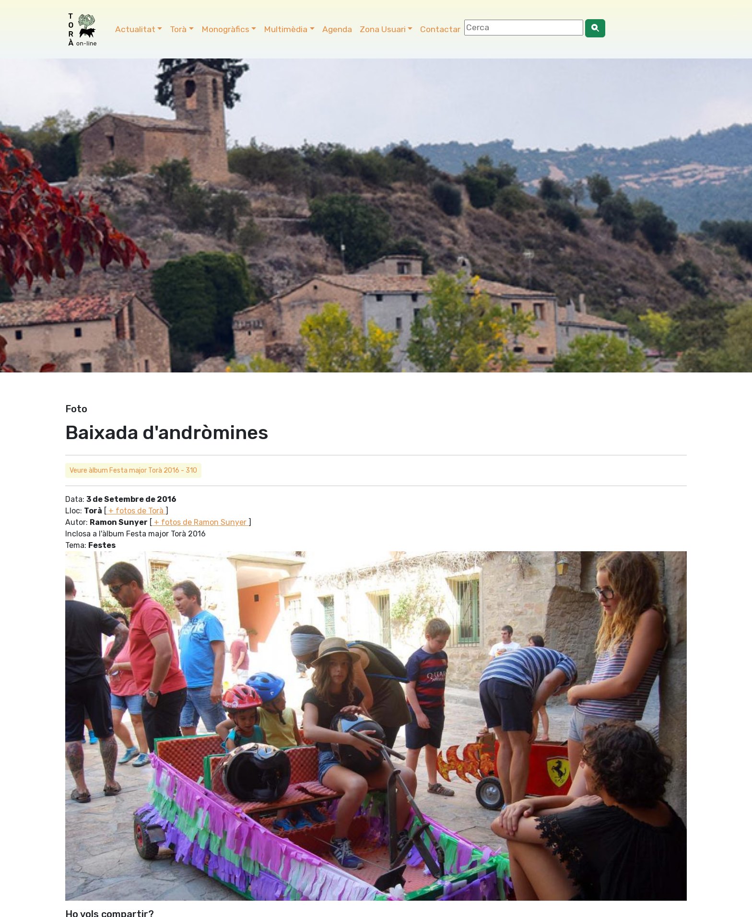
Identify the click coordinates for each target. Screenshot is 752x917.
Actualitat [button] (135, 29)
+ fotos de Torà (135, 510)
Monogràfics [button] (225, 29)
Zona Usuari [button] (383, 29)
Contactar (440, 29)
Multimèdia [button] (285, 29)
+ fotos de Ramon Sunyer (200, 522)
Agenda (337, 29)
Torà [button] (178, 29)
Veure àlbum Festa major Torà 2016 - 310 (133, 470)
